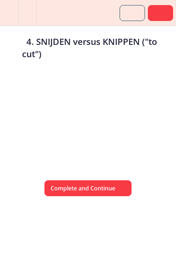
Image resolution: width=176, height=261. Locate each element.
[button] (9, 13)
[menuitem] (27, 13)
